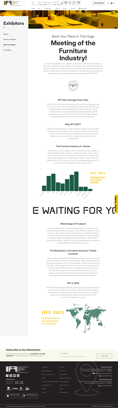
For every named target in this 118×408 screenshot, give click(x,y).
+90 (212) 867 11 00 (105, 376)
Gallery (57, 8)
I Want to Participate (65, 378)
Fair (39, 8)
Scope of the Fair (47, 371)
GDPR (61, 388)
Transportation (63, 374)
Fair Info (61, 367)
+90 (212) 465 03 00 (105, 385)
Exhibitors (48, 8)
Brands (44, 378)
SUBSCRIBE (104, 356)
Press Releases (63, 381)
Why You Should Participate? (50, 381)
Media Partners (63, 385)
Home (33, 8)
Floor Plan (62, 371)
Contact (73, 8)
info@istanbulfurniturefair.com (102, 373)
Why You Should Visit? (48, 374)
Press (64, 8)
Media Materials (46, 385)
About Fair (45, 367)
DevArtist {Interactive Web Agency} (102, 406)
